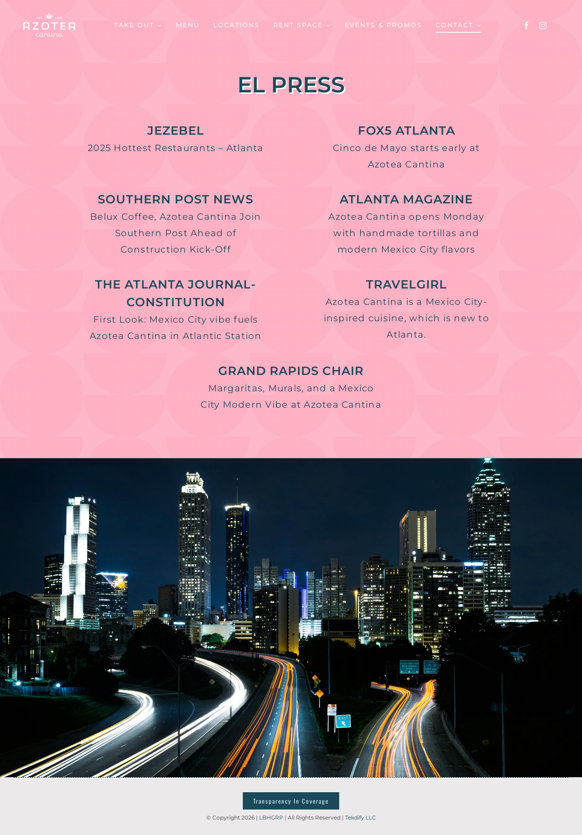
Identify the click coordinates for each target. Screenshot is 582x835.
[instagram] (543, 25)
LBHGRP (271, 817)
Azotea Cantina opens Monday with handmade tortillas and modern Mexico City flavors (406, 233)
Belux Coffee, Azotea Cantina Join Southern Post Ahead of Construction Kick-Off (175, 233)
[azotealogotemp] (49, 12)
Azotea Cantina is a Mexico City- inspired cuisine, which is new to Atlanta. (406, 318)
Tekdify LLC (360, 817)
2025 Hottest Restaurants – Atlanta (176, 147)
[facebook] (526, 25)
